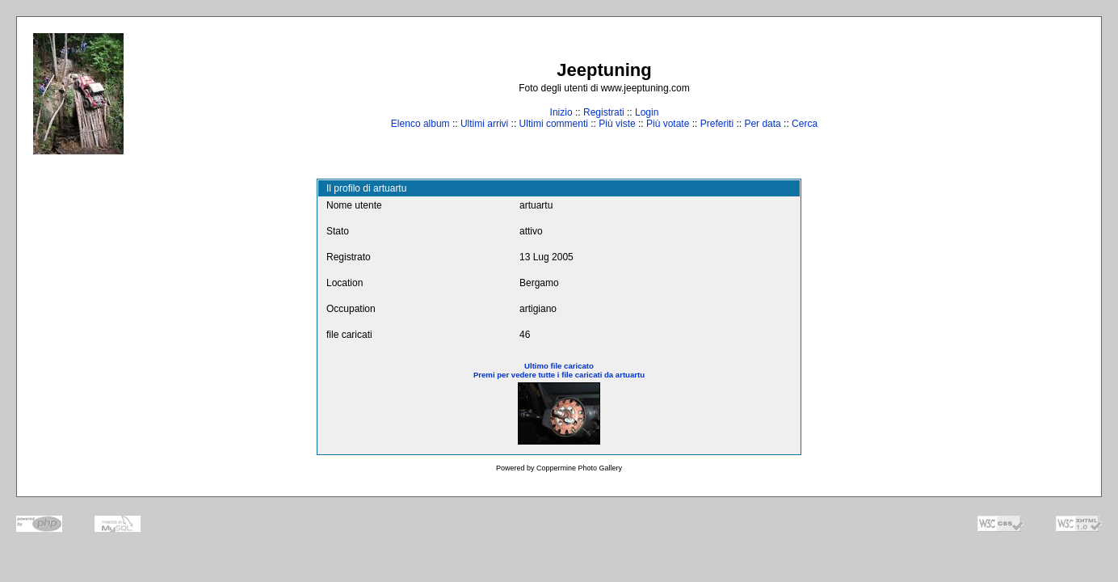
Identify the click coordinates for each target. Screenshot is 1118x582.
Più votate (667, 123)
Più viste (617, 123)
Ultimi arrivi (484, 123)
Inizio (561, 112)
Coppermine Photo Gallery (579, 468)
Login (646, 112)
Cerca (804, 123)
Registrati (603, 112)
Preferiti (716, 123)
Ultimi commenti (553, 123)
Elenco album (420, 123)
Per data (762, 123)
